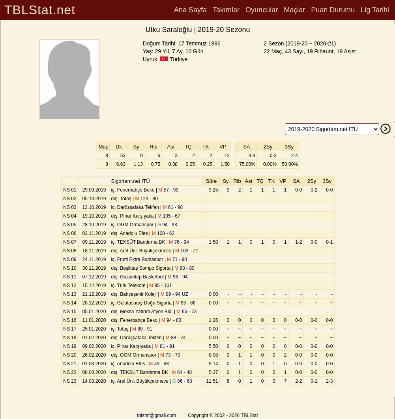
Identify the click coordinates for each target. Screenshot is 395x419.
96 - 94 (178, 277)
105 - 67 (168, 216)
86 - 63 (182, 381)
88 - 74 (176, 337)
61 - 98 (173, 207)
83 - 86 (186, 303)
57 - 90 (168, 190)
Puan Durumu (333, 10)
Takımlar (226, 10)
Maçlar (294, 10)
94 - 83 (171, 320)
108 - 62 (163, 233)
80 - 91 (142, 329)
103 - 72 (186, 251)
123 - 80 (146, 198)
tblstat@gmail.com (156, 415)
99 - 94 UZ (174, 294)
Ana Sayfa (190, 10)
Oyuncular (261, 10)
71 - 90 (177, 259)
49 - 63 (159, 363)
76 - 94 (179, 242)
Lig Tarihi (375, 10)
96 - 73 (187, 311)
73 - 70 (170, 355)
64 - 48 (182, 372)
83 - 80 (184, 268)
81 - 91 (165, 346)
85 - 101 (160, 285)
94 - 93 (167, 224)
